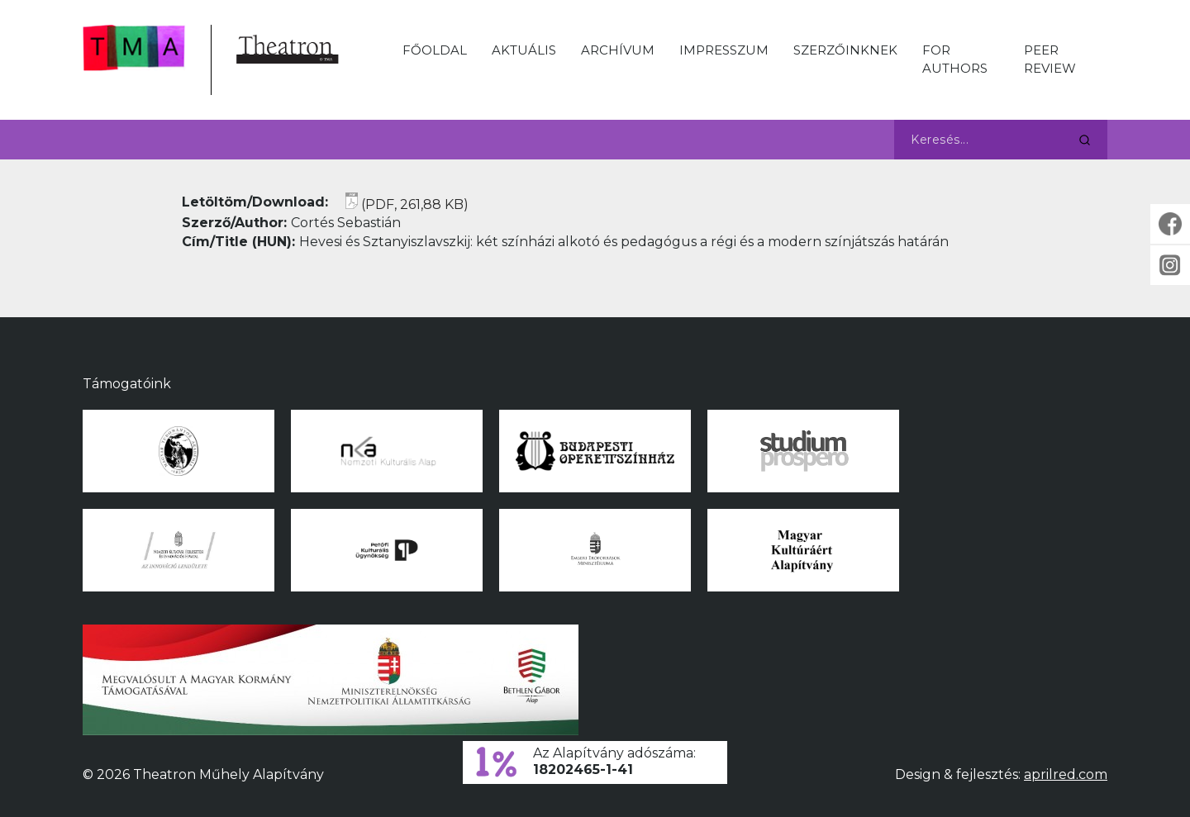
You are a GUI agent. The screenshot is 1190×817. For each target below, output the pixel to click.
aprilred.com (1065, 774)
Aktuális (524, 50)
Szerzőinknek (845, 50)
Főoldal (434, 50)
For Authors (955, 59)
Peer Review (1050, 59)
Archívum (617, 50)
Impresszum (724, 50)
